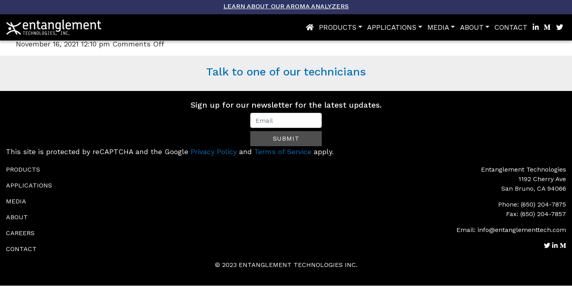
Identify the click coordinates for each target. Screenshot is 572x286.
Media (438, 27)
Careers (20, 233)
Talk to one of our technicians (286, 71)
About (472, 27)
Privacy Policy (214, 151)
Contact (511, 27)
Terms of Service (282, 151)
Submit (286, 138)
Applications (391, 27)
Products (337, 27)
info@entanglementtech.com (521, 230)
